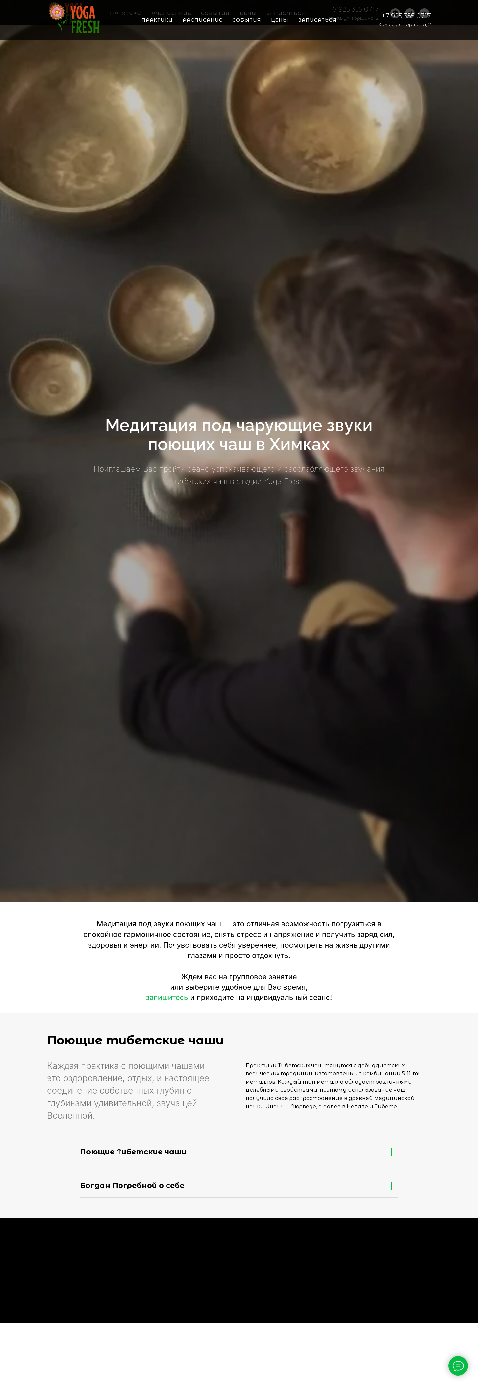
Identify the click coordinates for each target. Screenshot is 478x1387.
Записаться (317, 20)
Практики (157, 20)
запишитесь (167, 997)
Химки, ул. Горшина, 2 (404, 24)
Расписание (202, 20)
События (246, 20)
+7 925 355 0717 (406, 16)
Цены (279, 20)
